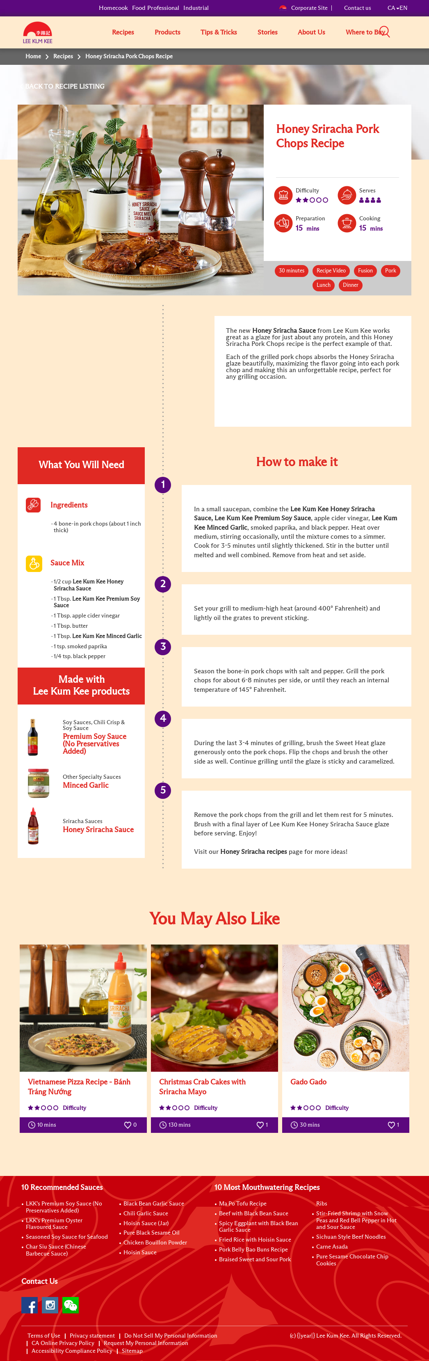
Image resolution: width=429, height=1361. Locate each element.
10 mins (44, 1125)
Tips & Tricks (219, 32)
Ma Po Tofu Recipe (243, 1204)
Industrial (196, 8)
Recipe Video (331, 271)
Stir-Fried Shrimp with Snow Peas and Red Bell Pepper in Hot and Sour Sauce (356, 1221)
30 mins (307, 1125)
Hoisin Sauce (140, 1253)
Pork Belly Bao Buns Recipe (253, 1250)
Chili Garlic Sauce (145, 1214)
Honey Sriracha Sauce (284, 330)
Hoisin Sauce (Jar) (146, 1223)
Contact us (357, 8)
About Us (311, 32)
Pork (390, 271)
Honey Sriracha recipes (253, 852)
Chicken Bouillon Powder (155, 1243)
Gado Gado (308, 1082)
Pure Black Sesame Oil (151, 1233)
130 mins (176, 1125)
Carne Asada (332, 1247)
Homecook (113, 8)
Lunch (324, 285)
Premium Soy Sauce (282, 518)
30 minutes (291, 271)
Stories (268, 32)
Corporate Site (303, 8)
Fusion (365, 271)
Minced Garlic (227, 527)
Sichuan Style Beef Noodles (351, 1237)
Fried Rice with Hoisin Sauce (255, 1240)
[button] (410, 32)
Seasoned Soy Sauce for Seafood (67, 1237)
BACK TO (40, 86)
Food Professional (155, 8)
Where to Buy (365, 32)
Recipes (123, 32)
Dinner (350, 285)
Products (167, 32)
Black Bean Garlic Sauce (153, 1204)
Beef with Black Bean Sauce (253, 1214)
